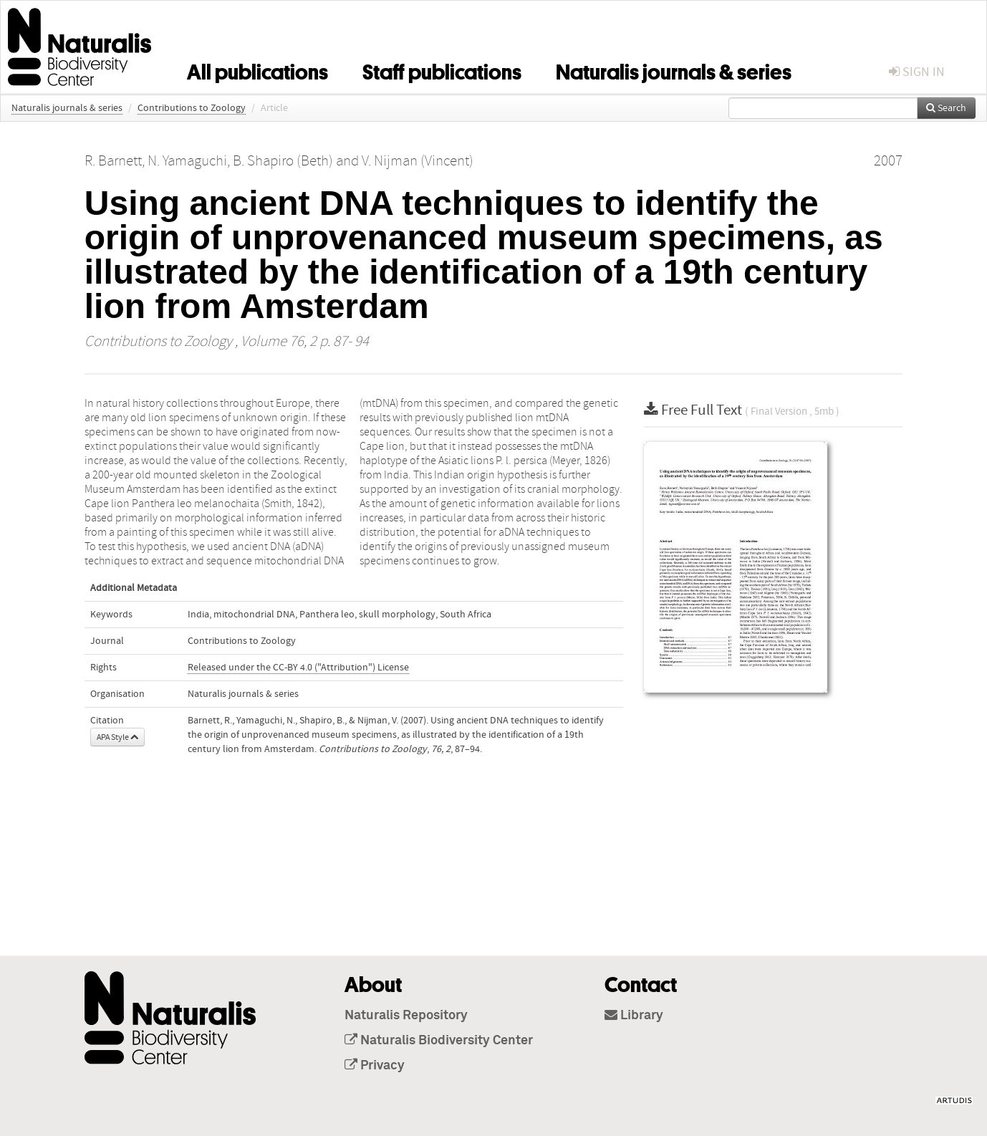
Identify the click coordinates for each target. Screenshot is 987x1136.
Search (946, 108)
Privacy (375, 1065)
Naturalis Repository (406, 1015)
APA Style (117, 737)
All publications (257, 69)
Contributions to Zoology (192, 108)
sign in (917, 72)
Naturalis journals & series (673, 69)
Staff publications (441, 69)
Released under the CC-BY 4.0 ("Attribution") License (298, 667)
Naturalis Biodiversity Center (439, 1040)
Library (634, 1015)
